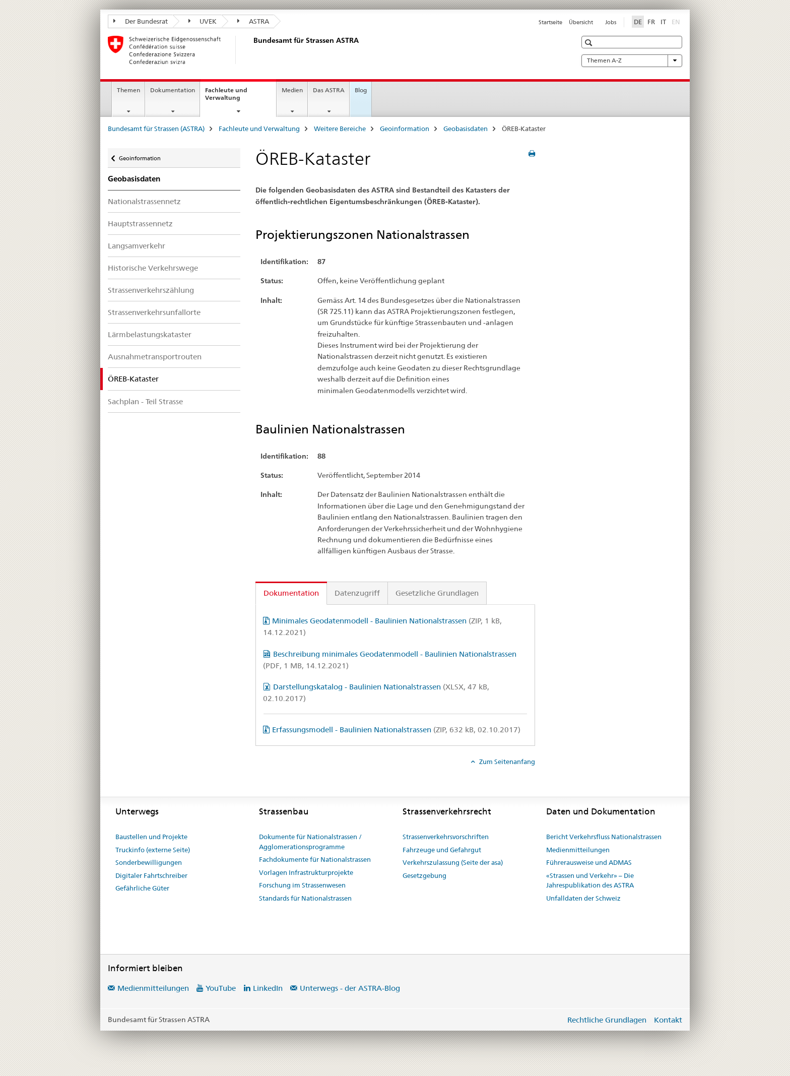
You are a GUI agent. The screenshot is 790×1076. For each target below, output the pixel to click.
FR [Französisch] (651, 22)
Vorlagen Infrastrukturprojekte (306, 872)
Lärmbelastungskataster (149, 334)
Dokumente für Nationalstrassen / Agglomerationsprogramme (310, 842)
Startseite (550, 22)
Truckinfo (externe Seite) (152, 850)
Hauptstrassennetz (140, 223)
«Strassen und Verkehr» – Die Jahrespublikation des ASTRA (590, 880)
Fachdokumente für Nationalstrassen (315, 859)
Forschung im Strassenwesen (302, 885)
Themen (128, 90)
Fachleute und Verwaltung (233, 97)
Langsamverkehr (136, 245)
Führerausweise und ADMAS (589, 862)
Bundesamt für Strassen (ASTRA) (156, 128)
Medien (292, 90)
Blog (361, 90)
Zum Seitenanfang (506, 761)
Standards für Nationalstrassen (305, 898)
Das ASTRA (329, 90)
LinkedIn (268, 988)
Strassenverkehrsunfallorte (154, 312)
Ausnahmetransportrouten (155, 356)
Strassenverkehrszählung (151, 290)
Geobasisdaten (465, 128)
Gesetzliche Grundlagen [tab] (437, 593)
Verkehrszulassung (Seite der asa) (453, 862)
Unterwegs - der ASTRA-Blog (350, 988)
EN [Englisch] (677, 21)
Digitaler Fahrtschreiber (151, 875)
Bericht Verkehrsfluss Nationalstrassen (604, 837)
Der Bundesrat (140, 21)
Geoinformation (404, 128)
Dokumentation (172, 90)
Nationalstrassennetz (144, 201)
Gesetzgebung (424, 875)
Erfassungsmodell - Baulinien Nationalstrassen (396, 729)
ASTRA (253, 21)
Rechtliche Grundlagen (606, 1020)
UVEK (202, 21)
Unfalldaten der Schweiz (583, 898)
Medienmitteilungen (578, 850)
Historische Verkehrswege (153, 268)
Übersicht (581, 22)
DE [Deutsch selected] (638, 22)
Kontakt (668, 1020)
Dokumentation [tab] (291, 593)
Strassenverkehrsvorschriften (446, 837)
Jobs (610, 22)
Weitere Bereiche (340, 128)
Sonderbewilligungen (148, 862)
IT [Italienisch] (663, 22)
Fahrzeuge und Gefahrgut (442, 850)
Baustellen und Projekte (151, 837)
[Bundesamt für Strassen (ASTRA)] (251, 50)
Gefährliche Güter (142, 888)
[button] (590, 42)
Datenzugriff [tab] (357, 593)
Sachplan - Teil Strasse (145, 401)
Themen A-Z (632, 60)
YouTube (221, 988)
